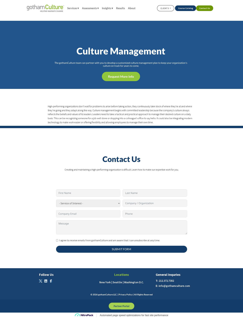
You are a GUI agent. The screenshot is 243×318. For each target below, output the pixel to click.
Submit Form (121, 249)
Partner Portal (121, 306)
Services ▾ (73, 8)
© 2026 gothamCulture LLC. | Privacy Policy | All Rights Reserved (122, 294)
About (132, 8)
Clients (165, 8)
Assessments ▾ (91, 8)
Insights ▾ (108, 8)
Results (121, 8)
